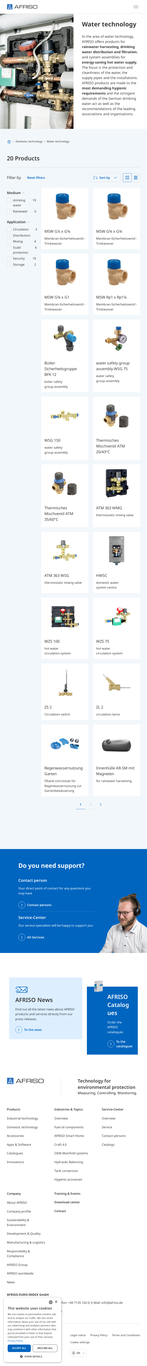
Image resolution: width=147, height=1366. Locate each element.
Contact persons (39, 905)
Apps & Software (19, 1144)
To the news (33, 1030)
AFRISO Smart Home (69, 1136)
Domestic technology (22, 1127)
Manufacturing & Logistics (26, 1242)
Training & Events (67, 1193)
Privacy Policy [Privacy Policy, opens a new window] (15, 1340)
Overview (61, 1118)
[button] (32, 1356)
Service (107, 1127)
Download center (67, 1202)
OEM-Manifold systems (71, 1153)
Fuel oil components (69, 1127)
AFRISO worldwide (20, 1273)
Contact (60, 1211)
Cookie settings (80, 1342)
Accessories (15, 1136)
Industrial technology (22, 1118)
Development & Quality (24, 1233)
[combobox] (105, 177)
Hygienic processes (68, 1179)
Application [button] (16, 222)
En (81, 1353)
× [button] (56, 1302)
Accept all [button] (19, 1348)
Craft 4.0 (60, 1144)
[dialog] (32, 1329)
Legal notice (78, 1335)
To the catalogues (124, 1043)
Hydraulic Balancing (68, 1162)
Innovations (15, 1162)
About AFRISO (17, 1202)
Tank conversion (66, 1171)
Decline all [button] (45, 1348)
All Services (35, 937)
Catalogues (15, 1153)
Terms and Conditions (126, 1335)
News (11, 1282)
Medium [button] (14, 192)
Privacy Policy (98, 1335)
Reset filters (36, 178)
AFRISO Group (17, 1265)
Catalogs (108, 1144)
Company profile (19, 1211)
